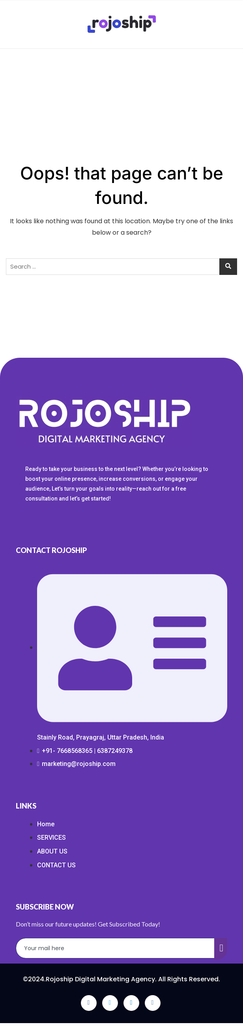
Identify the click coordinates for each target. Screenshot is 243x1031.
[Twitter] (110, 1003)
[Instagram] (153, 1003)
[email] (115, 948)
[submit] (221, 949)
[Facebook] (89, 1003)
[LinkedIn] (131, 1003)
